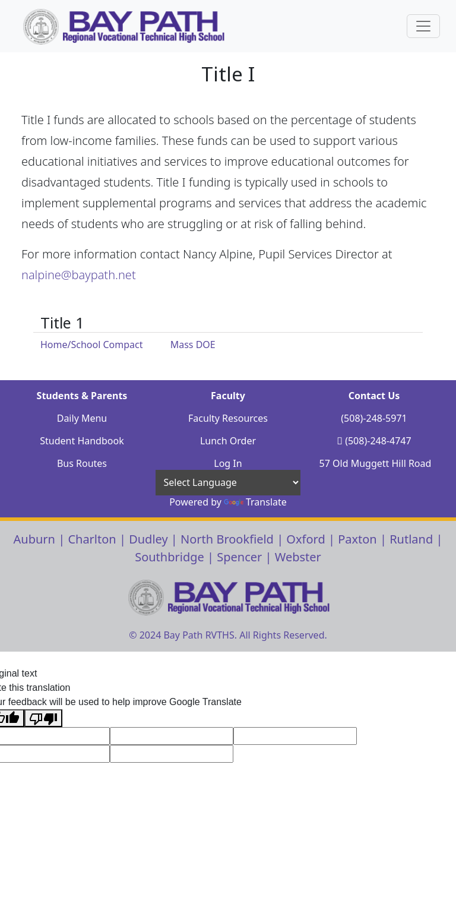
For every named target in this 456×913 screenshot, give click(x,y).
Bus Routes (82, 463)
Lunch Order (228, 440)
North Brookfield (227, 539)
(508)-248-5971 (374, 418)
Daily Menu (82, 418)
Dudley (148, 539)
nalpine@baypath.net (78, 275)
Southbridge (169, 557)
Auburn (34, 539)
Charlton (92, 539)
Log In (228, 463)
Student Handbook (82, 440)
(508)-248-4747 (378, 440)
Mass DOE (193, 344)
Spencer (239, 557)
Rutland (411, 539)
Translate (255, 501)
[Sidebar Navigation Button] (423, 26)
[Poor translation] (43, 718)
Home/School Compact (91, 344)
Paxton (357, 539)
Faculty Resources (228, 418)
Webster (298, 557)
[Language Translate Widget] (228, 482)
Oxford (305, 539)
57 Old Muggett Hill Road (375, 463)
